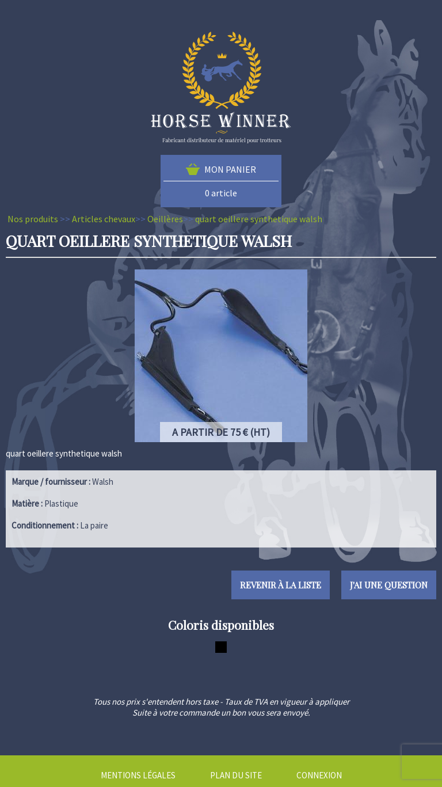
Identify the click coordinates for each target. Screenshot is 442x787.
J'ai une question (389, 585)
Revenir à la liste (280, 585)
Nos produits (32, 219)
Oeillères (165, 219)
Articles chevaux (103, 219)
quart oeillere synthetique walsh (258, 219)
